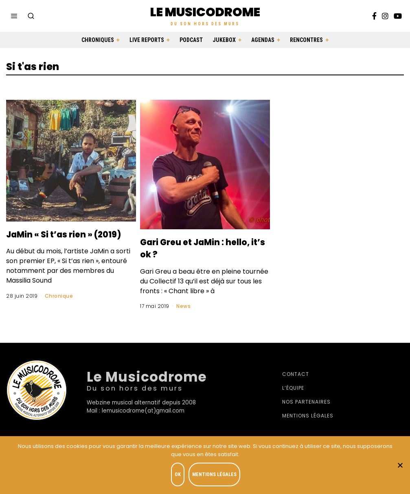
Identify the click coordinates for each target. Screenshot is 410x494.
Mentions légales (307, 417)
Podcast (191, 40)
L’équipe (293, 389)
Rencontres (306, 40)
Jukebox (224, 40)
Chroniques (97, 40)
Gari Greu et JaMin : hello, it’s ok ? (194, 247)
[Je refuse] (400, 466)
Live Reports (146, 40)
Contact (295, 375)
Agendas (262, 40)
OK (179, 476)
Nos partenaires (306, 403)
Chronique (59, 307)
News (183, 306)
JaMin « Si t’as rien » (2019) (61, 239)
